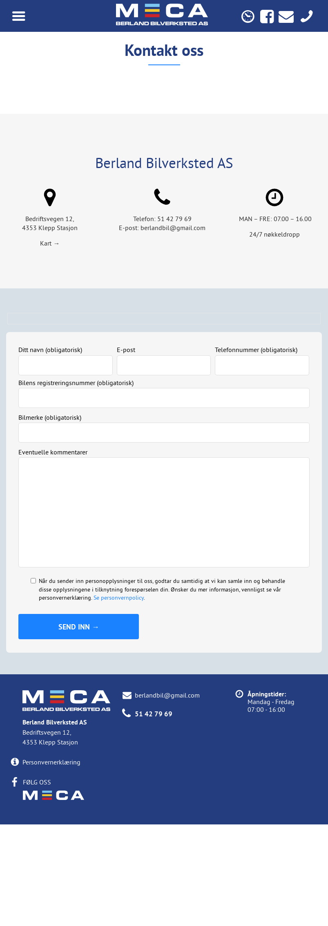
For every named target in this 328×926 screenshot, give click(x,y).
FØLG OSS (37, 883)
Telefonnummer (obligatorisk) (256, 451)
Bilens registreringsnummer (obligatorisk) (76, 484)
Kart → (50, 345)
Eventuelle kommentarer (52, 553)
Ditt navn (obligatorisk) (50, 451)
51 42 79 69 (174, 321)
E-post (126, 451)
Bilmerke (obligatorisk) (49, 519)
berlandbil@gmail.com (173, 330)
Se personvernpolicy (119, 699)
